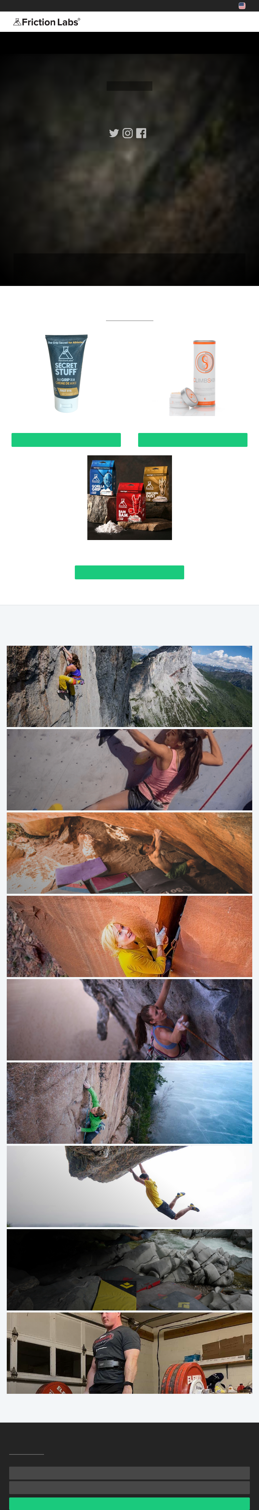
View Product (66, 439)
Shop (70, 5)
